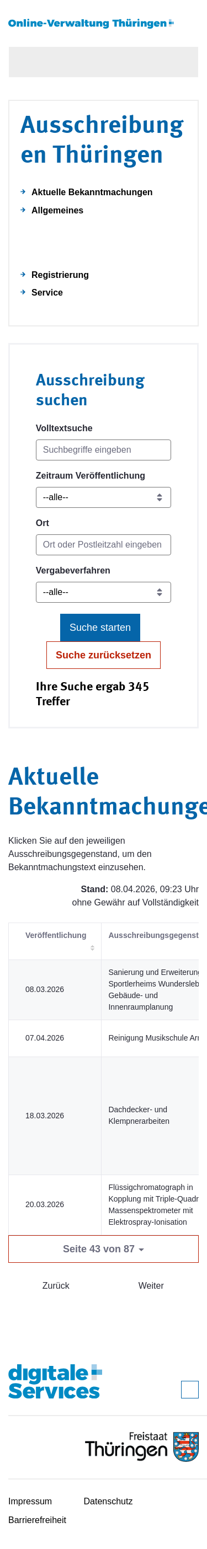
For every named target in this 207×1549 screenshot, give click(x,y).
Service (47, 292)
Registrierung (60, 275)
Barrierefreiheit (37, 1520)
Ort (42, 523)
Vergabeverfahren (73, 570)
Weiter (151, 1285)
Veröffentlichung (55, 935)
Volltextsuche (64, 428)
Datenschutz (108, 1501)
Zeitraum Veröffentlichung (90, 475)
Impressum (30, 1501)
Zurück (56, 1285)
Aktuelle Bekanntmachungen (92, 192)
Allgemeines (57, 210)
